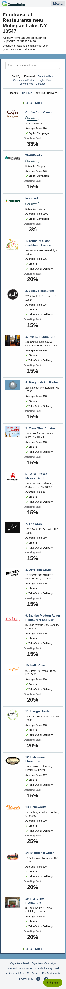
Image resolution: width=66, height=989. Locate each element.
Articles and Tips (15, 973)
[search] (32, 65)
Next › (39, 103)
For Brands (33, 973)
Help (57, 968)
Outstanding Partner (24, 80)
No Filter (27, 93)
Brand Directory (43, 968)
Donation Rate (46, 76)
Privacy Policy (25, 978)
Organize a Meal (19, 963)
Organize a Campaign (43, 963)
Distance (40, 83)
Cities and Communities (19, 968)
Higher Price (45, 80)
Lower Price (26, 83)
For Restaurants (51, 973)
